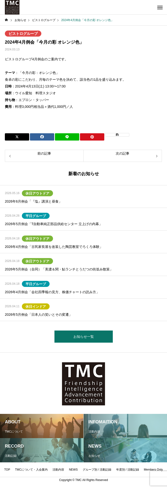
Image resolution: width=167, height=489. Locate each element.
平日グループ (36, 216)
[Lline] (67, 137)
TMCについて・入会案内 (31, 469)
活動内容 (58, 469)
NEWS (73, 469)
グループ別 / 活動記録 (97, 469)
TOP (7, 469)
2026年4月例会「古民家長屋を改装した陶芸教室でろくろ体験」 (54, 247)
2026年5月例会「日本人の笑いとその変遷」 (38, 314)
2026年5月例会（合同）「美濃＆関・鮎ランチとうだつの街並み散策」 (59, 269)
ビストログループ (23, 34)
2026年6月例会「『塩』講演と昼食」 (33, 201)
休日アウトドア (37, 193)
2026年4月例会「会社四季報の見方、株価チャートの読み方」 (52, 292)
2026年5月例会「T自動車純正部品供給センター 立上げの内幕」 (53, 224)
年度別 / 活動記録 (127, 469)
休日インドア (36, 306)
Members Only (153, 469)
